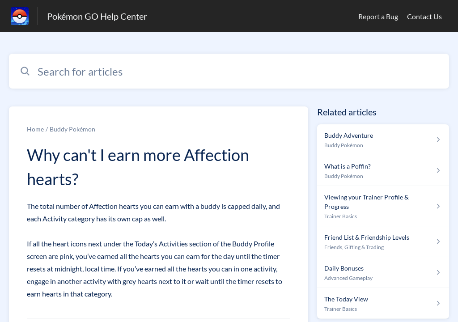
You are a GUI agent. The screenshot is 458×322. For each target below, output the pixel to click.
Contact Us (424, 16)
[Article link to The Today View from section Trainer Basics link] (383, 303)
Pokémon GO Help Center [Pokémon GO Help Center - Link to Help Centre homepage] (97, 16)
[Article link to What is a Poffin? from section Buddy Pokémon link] (383, 170)
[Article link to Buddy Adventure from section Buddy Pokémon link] (383, 139)
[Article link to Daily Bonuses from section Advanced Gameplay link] (383, 272)
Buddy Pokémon (72, 129)
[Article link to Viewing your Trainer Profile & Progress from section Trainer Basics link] (383, 206)
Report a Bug (378, 16)
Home (35, 129)
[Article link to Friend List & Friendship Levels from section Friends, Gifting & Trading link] (383, 241)
